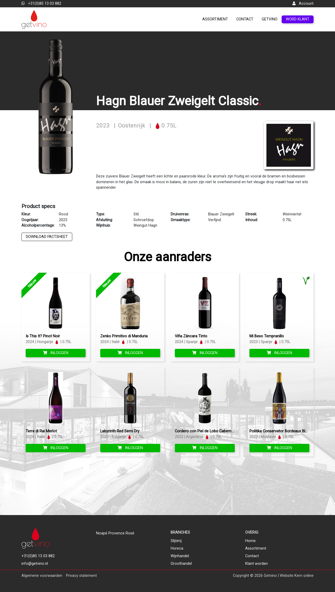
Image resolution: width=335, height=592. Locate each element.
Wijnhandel (180, 556)
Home (250, 541)
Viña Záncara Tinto (191, 336)
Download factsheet (47, 236)
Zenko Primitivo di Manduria (124, 336)
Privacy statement (81, 575)
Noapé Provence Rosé (115, 533)
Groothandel (181, 563)
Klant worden (256, 563)
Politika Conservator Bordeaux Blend (280, 431)
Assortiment (215, 19)
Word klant (297, 19)
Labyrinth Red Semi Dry (119, 431)
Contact (244, 19)
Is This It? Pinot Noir (43, 336)
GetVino (269, 19)
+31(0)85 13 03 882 (41, 3)
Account (303, 3)
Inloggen (55, 353)
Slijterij (176, 541)
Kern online (304, 575)
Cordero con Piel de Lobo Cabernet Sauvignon (214, 431)
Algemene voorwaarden (41, 575)
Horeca (177, 548)
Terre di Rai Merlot (41, 431)
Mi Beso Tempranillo (266, 336)
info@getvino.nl (34, 563)
